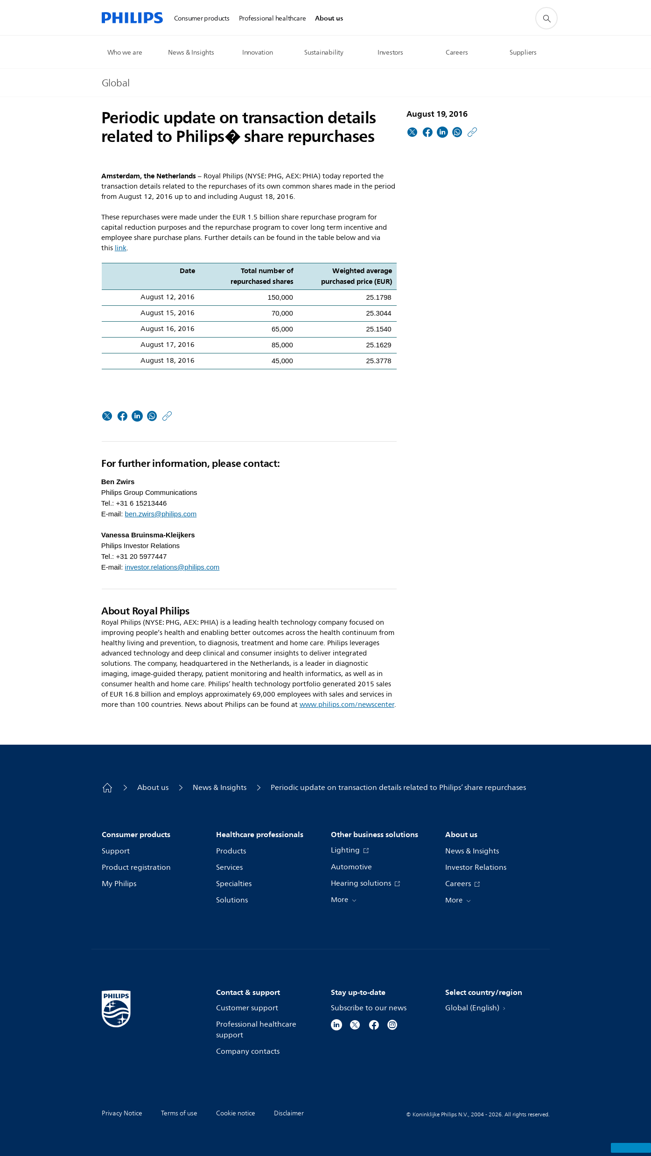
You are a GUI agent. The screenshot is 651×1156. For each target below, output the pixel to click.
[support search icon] (546, 18)
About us (152, 787)
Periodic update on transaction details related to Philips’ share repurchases (398, 787)
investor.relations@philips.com (172, 567)
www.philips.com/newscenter (347, 705)
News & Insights (219, 787)
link (120, 248)
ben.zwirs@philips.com (161, 514)
